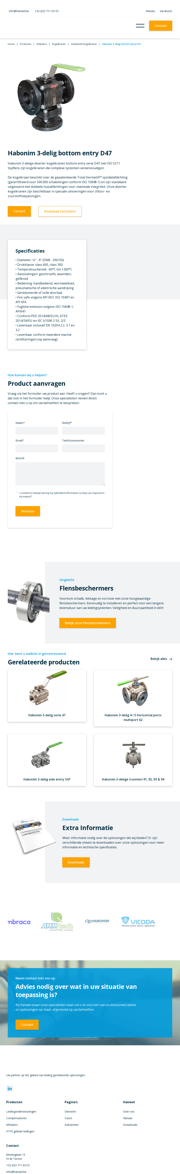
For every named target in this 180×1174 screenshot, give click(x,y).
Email (20, 440)
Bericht (20, 458)
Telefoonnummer (73, 440)
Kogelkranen (59, 44)
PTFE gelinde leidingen (20, 1131)
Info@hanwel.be (16, 1172)
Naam (20, 423)
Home (11, 44)
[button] (140, 26)
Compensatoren (16, 1118)
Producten (25, 44)
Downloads (76, 862)
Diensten (70, 1111)
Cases (68, 1118)
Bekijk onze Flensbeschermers (87, 623)
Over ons (129, 1111)
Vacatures (166, 11)
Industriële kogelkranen (84, 44)
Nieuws (150, 11)
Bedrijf (67, 423)
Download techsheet (60, 211)
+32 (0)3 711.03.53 (18, 1165)
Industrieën (72, 1125)
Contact (161, 26)
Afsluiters (42, 44)
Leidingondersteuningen (21, 1111)
